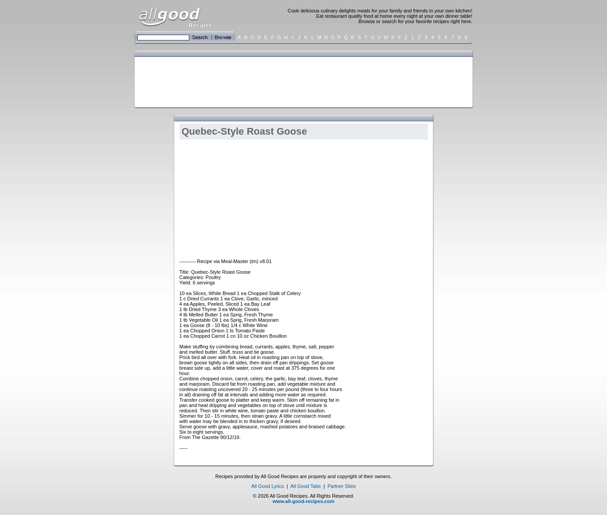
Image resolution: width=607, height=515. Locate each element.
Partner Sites (341, 486)
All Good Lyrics (267, 486)
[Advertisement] (301, 81)
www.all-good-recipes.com (304, 501)
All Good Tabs (306, 486)
